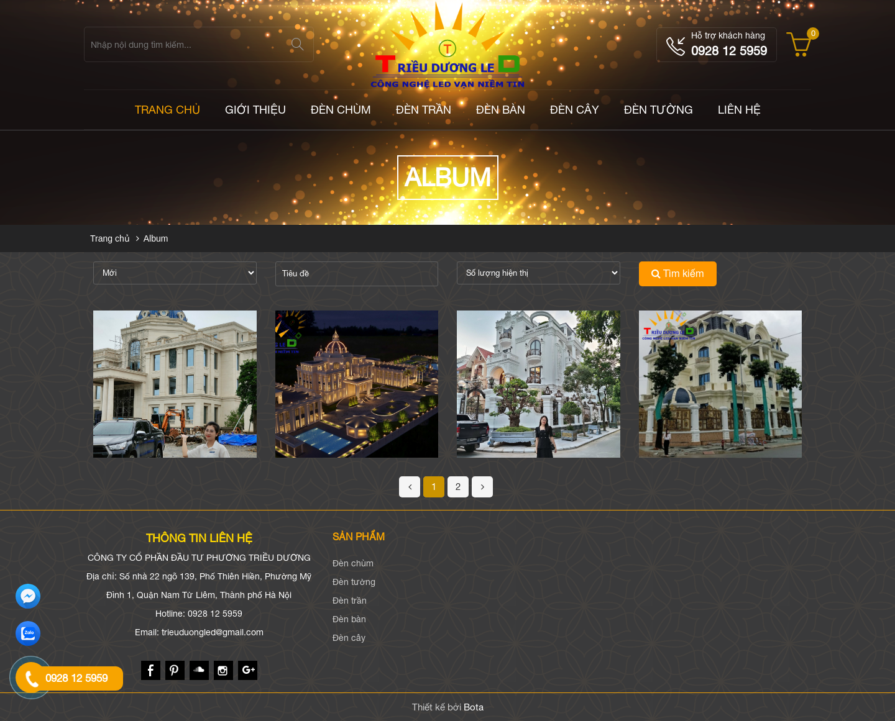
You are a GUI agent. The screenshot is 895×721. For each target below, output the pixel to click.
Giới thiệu (255, 109)
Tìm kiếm (677, 273)
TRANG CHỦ (167, 109)
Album (156, 238)
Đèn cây (574, 109)
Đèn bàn (500, 109)
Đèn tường (658, 109)
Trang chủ (110, 238)
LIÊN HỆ (739, 109)
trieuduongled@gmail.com (213, 632)
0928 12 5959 (729, 50)
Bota (474, 707)
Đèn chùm (341, 109)
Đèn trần (423, 109)
